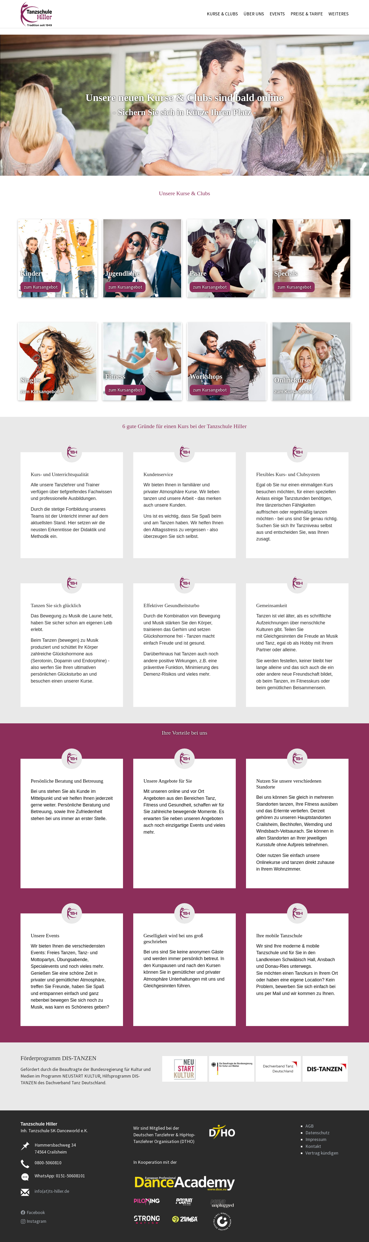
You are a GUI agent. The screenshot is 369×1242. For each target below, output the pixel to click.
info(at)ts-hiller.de (52, 1191)
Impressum (315, 1139)
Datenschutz (317, 1133)
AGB (309, 1126)
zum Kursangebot (41, 287)
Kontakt (313, 1146)
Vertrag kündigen (321, 1153)
